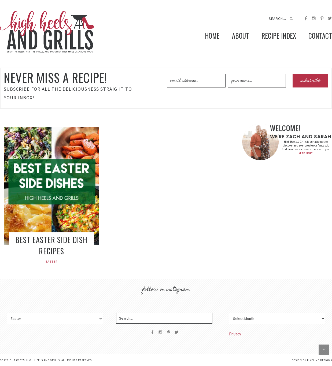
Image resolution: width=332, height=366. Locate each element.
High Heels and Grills (47, 32)
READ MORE (305, 153)
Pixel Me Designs (319, 360)
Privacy (235, 333)
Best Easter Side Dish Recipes (51, 245)
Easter (51, 261)
